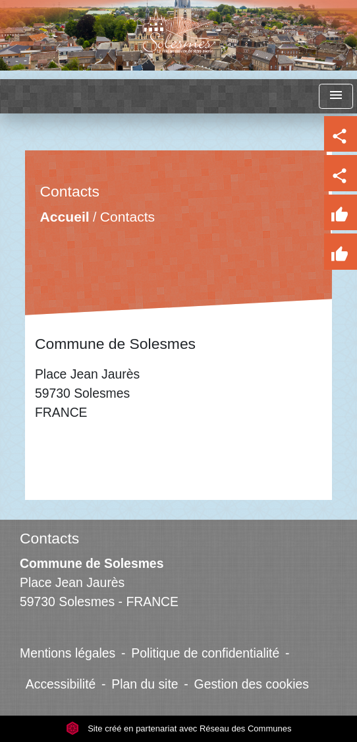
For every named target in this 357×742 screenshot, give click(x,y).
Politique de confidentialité (205, 653)
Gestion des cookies (251, 684)
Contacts (127, 216)
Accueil (65, 216)
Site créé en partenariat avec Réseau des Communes (179, 728)
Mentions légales (67, 653)
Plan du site (144, 684)
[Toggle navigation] (336, 96)
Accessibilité (61, 684)
